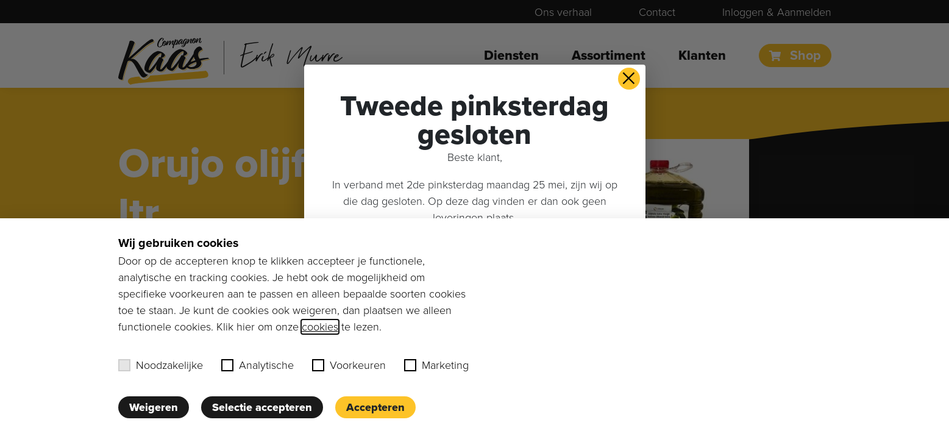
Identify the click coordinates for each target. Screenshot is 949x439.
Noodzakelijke (160, 365)
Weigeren (153, 407)
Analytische (257, 365)
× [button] (628, 79)
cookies (320, 327)
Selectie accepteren (262, 407)
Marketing (436, 365)
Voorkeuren (349, 365)
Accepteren (375, 407)
